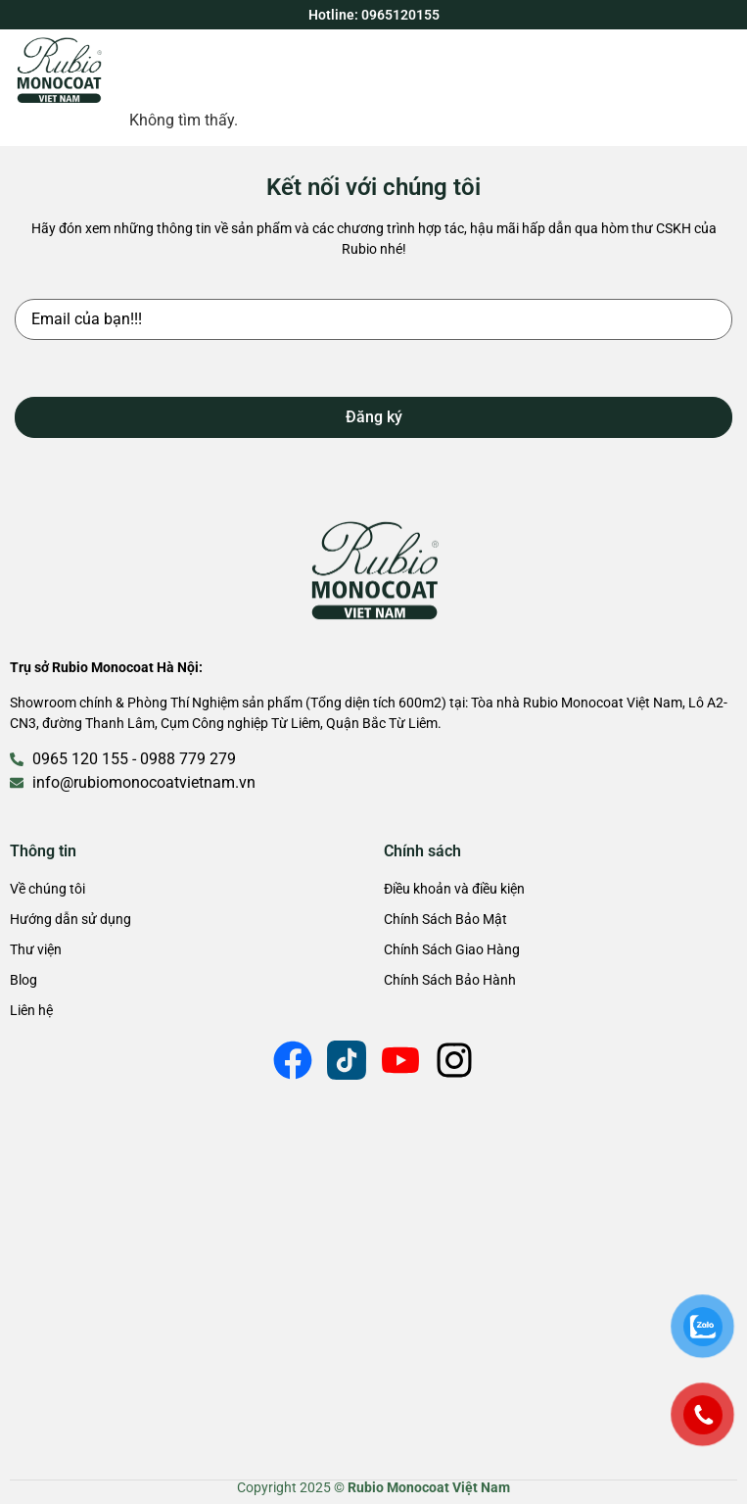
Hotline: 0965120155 (374, 15)
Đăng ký (374, 417)
